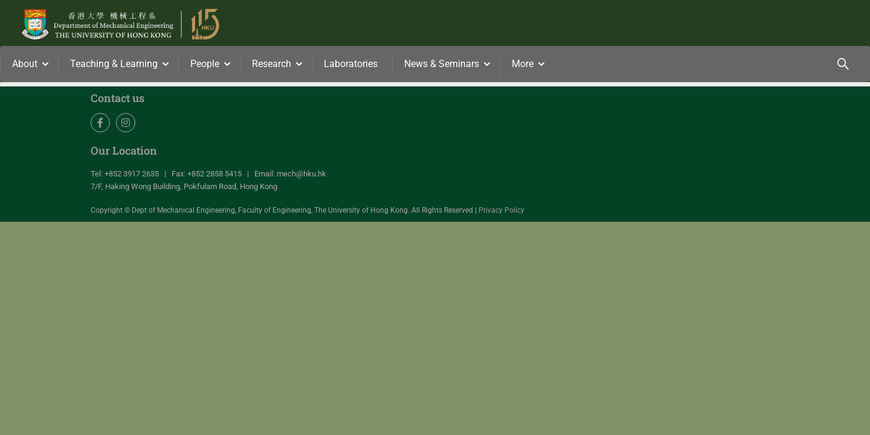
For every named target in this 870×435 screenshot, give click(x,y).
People (204, 63)
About (24, 63)
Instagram (126, 123)
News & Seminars (441, 63)
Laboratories (351, 63)
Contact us (117, 98)
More (522, 63)
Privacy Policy (501, 210)
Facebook (100, 123)
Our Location (124, 150)
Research (271, 63)
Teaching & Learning (114, 63)
